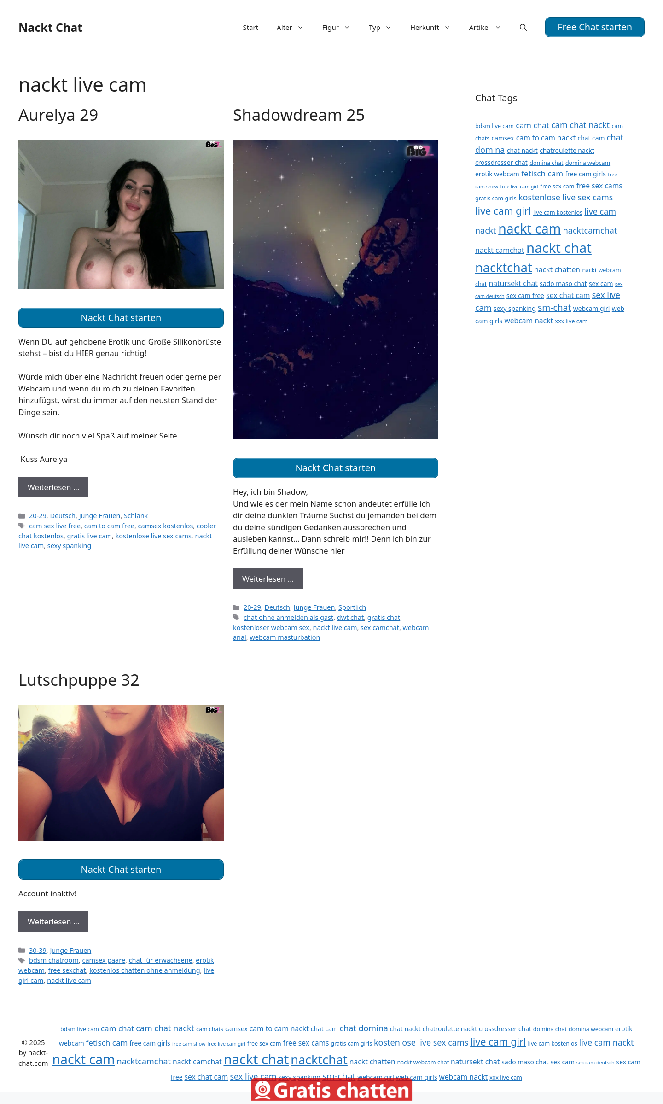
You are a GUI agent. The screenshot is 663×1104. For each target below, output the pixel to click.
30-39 (38, 950)
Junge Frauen (100, 515)
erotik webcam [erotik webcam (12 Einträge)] (497, 173)
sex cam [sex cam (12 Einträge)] (601, 283)
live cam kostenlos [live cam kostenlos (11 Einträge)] (557, 212)
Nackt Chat (50, 27)
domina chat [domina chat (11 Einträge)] (546, 163)
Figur (341, 27)
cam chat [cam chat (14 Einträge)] (532, 125)
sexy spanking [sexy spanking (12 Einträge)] (515, 308)
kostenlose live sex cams (154, 536)
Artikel (490, 27)
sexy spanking (69, 545)
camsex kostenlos (165, 525)
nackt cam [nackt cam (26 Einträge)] (529, 228)
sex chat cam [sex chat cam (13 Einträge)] (568, 295)
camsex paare (103, 960)
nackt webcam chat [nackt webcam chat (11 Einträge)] (423, 1062)
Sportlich (352, 607)
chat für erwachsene (160, 960)
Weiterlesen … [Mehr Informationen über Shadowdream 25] (268, 578)
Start (250, 27)
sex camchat (380, 627)
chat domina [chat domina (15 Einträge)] (364, 1028)
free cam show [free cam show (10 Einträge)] (189, 1043)
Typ (385, 27)
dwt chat (350, 617)
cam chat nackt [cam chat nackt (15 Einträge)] (580, 124)
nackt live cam (335, 627)
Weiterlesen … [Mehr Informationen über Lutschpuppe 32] (53, 921)
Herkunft (435, 27)
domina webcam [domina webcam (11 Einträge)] (587, 163)
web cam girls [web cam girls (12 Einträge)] (416, 1077)
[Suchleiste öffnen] (523, 27)
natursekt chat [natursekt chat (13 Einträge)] (513, 283)
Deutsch (63, 515)
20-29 (38, 515)
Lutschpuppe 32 (79, 679)
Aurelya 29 (58, 114)
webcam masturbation (285, 637)
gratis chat (383, 617)
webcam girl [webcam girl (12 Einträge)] (591, 308)
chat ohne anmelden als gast (288, 617)
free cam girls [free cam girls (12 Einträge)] (585, 173)
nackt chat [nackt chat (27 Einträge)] (559, 248)
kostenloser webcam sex (271, 627)
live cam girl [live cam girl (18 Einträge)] (503, 210)
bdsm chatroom (54, 960)
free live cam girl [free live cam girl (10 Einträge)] (519, 186)
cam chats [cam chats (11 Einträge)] (209, 1029)
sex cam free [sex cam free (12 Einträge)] (525, 295)
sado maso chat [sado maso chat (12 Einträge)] (563, 283)
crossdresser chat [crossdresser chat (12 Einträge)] (501, 162)
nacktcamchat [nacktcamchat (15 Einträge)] (590, 230)
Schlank (136, 515)
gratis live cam (89, 536)
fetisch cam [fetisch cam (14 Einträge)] (542, 173)
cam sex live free (55, 525)
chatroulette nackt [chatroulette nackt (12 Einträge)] (567, 150)
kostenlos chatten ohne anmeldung (144, 970)
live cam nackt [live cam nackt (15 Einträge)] (606, 1042)
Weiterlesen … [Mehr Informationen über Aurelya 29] (53, 487)
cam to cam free (109, 525)
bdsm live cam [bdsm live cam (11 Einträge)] (494, 126)
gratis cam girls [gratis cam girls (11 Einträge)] (496, 198)
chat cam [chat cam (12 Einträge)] (591, 138)
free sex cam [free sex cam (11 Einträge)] (558, 186)
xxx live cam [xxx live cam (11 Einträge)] (571, 321)
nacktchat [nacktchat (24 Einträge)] (503, 267)
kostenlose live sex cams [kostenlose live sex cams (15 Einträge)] (565, 197)
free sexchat (67, 970)
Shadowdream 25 (299, 114)
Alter (295, 27)
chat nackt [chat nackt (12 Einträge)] (522, 150)
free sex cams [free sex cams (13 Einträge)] (599, 186)
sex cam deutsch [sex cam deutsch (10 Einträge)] (595, 1062)
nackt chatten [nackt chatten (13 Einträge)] (557, 269)
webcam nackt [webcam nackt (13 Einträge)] (528, 320)
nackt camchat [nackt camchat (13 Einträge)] (499, 250)
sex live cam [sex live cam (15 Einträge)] (253, 1076)
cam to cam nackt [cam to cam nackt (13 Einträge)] (546, 138)
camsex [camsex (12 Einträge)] (503, 138)
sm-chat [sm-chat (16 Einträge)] (554, 307)
